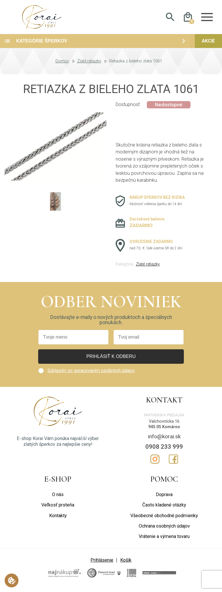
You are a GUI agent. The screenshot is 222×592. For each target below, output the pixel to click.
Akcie (208, 45)
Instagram (155, 463)
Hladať (170, 19)
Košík (126, 564)
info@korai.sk (164, 440)
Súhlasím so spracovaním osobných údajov (91, 374)
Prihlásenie (101, 564)
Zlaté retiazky (89, 65)
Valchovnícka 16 (164, 425)
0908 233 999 (164, 450)
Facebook (173, 463)
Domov (62, 65)
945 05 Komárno (164, 430)
